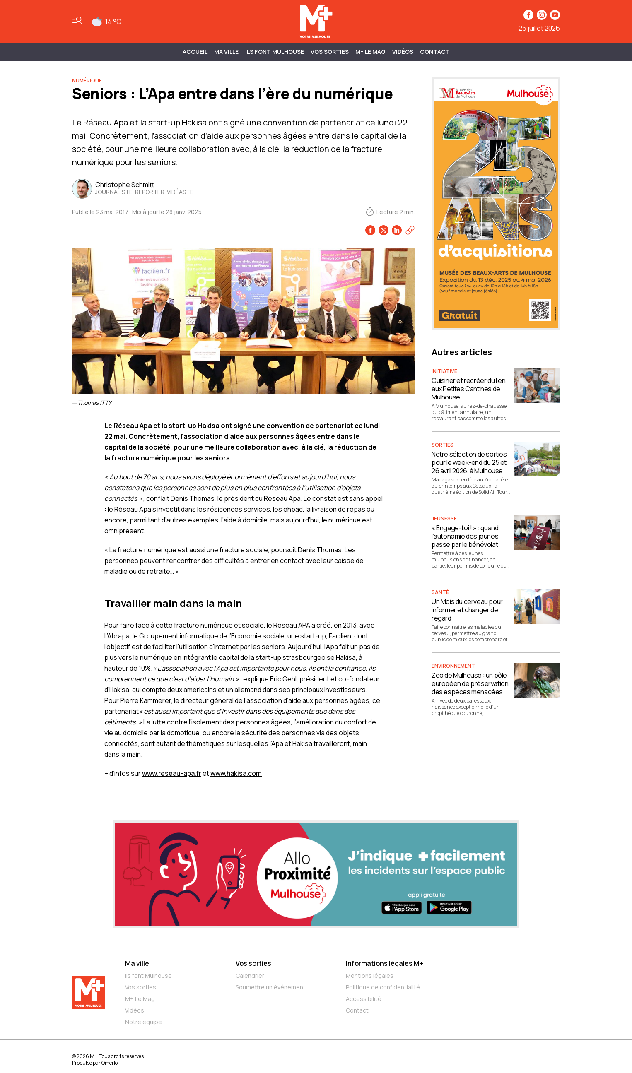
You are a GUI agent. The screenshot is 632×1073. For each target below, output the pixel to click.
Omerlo (109, 1062)
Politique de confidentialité (383, 987)
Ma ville (137, 963)
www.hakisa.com (236, 773)
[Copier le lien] (410, 230)
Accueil (195, 51)
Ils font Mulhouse (148, 975)
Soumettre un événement (271, 987)
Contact (435, 51)
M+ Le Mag (370, 51)
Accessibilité (363, 999)
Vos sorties (330, 51)
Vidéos (402, 51)
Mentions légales (369, 975)
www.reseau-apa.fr (171, 773)
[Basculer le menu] (77, 21)
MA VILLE (226, 51)
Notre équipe (143, 1022)
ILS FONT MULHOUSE (274, 51)
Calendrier (250, 975)
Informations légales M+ (384, 963)
